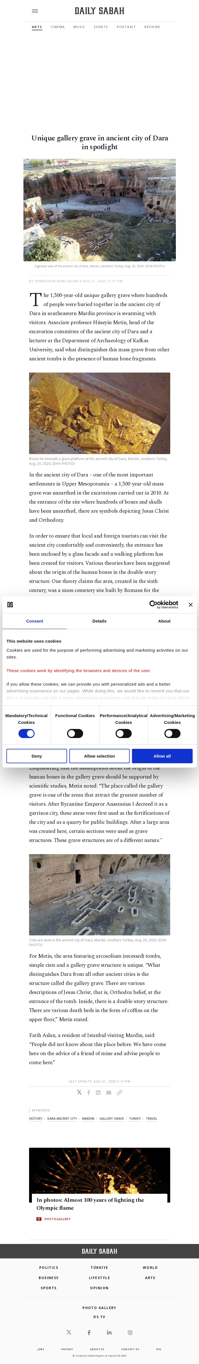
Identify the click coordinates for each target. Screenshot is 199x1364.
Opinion (99, 1288)
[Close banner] (191, 605)
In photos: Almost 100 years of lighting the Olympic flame (90, 1204)
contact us (130, 1349)
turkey (135, 1118)
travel (151, 1118)
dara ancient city (62, 1118)
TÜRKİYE (99, 1267)
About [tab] (164, 621)
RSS (158, 1349)
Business (49, 1277)
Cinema (58, 26)
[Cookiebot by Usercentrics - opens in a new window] (153, 604)
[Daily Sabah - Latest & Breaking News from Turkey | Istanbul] (99, 10)
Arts (37, 26)
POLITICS (48, 1267)
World (150, 1267)
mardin (88, 1118)
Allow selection (99, 756)
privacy (67, 1349)
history (35, 1118)
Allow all (162, 756)
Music (79, 26)
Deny (37, 756)
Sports (49, 1288)
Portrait (126, 26)
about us (97, 1349)
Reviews (153, 26)
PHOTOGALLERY (58, 1219)
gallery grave (111, 1118)
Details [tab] (100, 621)
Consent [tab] (34, 621)
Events (101, 26)
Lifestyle (99, 1277)
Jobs (41, 1349)
